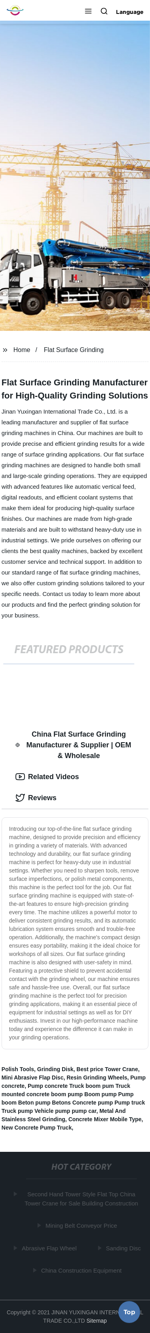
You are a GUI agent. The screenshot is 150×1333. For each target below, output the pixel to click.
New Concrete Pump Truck (37, 1127)
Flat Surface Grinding (74, 349)
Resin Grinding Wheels (96, 1077)
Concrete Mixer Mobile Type (105, 1119)
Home (21, 349)
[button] (88, 12)
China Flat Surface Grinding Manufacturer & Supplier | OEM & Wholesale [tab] (73, 745)
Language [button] (130, 12)
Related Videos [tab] (47, 777)
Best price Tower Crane (107, 1069)
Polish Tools (18, 1069)
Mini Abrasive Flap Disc (33, 1077)
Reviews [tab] (36, 798)
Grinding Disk (55, 1069)
